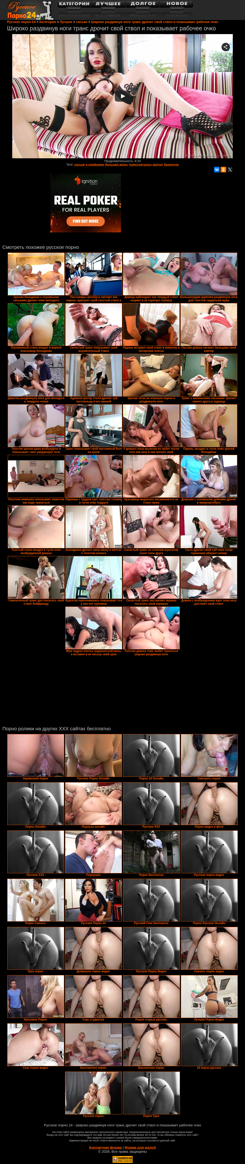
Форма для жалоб (140, 1147)
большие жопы (116, 164)
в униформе (95, 164)
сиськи (79, 164)
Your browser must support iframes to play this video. (122, 96)
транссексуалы (140, 164)
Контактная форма (105, 1147)
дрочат (157, 164)
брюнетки (171, 164)
